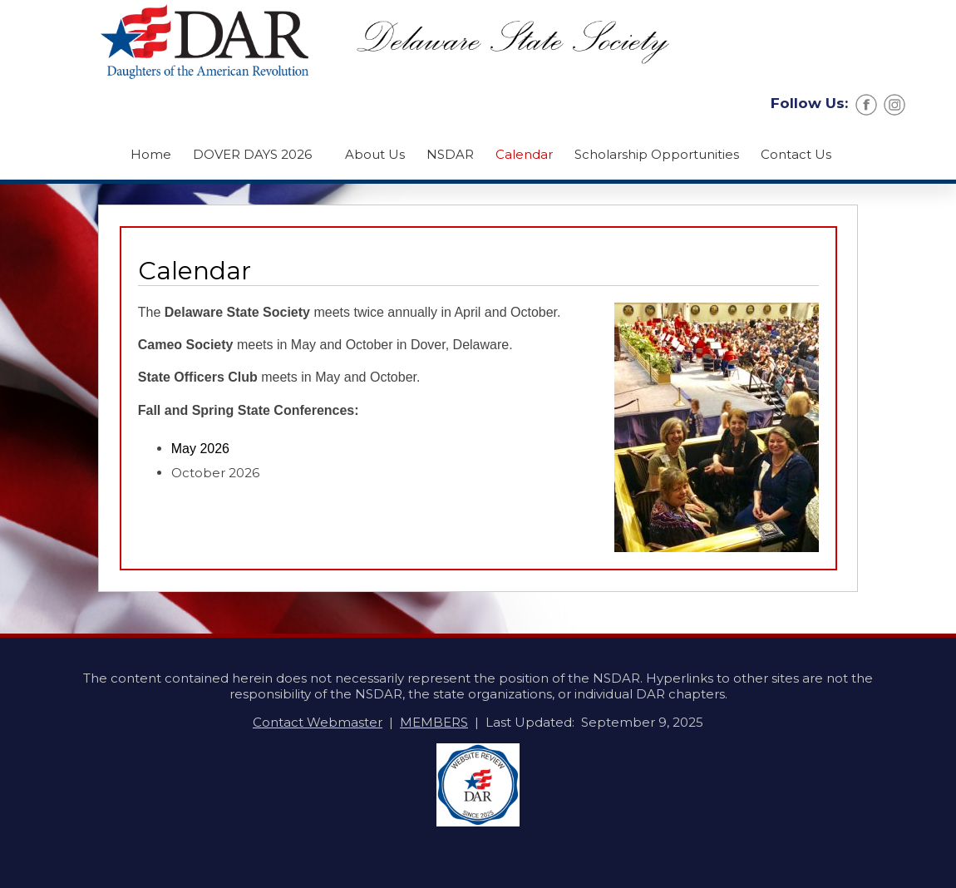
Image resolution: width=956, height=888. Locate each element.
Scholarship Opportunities (656, 154)
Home (151, 154)
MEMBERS (434, 722)
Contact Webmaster (317, 722)
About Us (375, 154)
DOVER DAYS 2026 (252, 154)
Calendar (524, 154)
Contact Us (796, 154)
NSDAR (450, 154)
